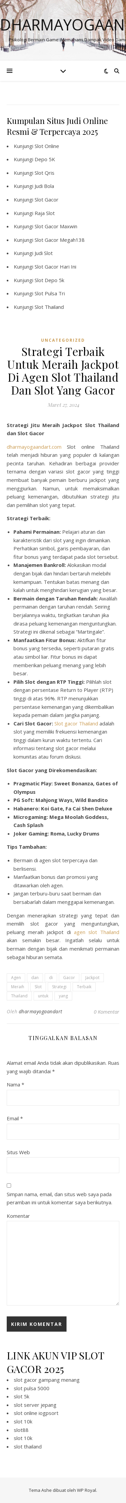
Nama (15, 1084)
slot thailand (28, 1446)
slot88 (21, 1429)
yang (63, 996)
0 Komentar (106, 1011)
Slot (38, 987)
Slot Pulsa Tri (50, 293)
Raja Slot (45, 213)
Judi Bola (44, 186)
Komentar (18, 1215)
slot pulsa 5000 (31, 1388)
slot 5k (21, 1396)
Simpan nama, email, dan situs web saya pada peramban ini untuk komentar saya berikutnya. (59, 1198)
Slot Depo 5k (49, 280)
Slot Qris (44, 172)
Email (15, 1118)
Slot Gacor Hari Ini (55, 266)
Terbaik (84, 987)
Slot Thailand (49, 306)
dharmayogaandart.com (34, 446)
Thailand (19, 996)
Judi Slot (44, 253)
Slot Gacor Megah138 (60, 239)
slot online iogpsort (36, 1413)
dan (35, 977)
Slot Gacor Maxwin (56, 226)
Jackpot (92, 977)
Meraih (17, 987)
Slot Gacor (46, 199)
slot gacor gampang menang (47, 1379)
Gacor (69, 977)
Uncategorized (63, 340)
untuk (43, 996)
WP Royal (86, 1490)
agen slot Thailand (96, 932)
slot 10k (23, 1421)
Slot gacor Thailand (76, 723)
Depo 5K (45, 159)
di (51, 977)
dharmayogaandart (40, 1011)
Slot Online (47, 146)
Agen (16, 977)
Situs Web (18, 1152)
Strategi (59, 987)
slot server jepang (35, 1404)
